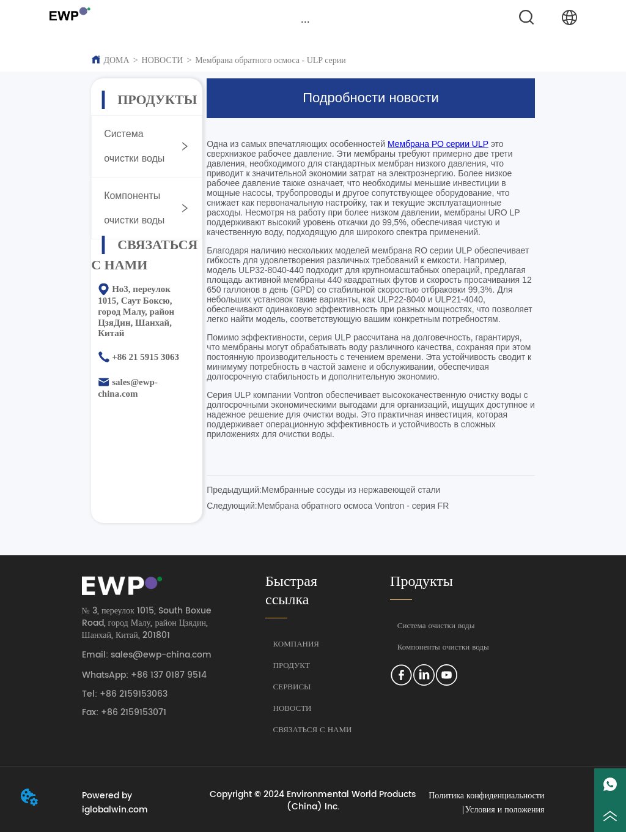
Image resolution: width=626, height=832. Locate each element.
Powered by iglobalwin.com (115, 803)
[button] (305, 21)
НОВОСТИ (162, 60)
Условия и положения (505, 810)
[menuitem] (305, 21)
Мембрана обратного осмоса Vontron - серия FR (353, 506)
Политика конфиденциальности (486, 796)
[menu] (305, 21)
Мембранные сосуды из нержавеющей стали (351, 490)
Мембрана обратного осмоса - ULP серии (270, 60)
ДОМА (116, 60)
